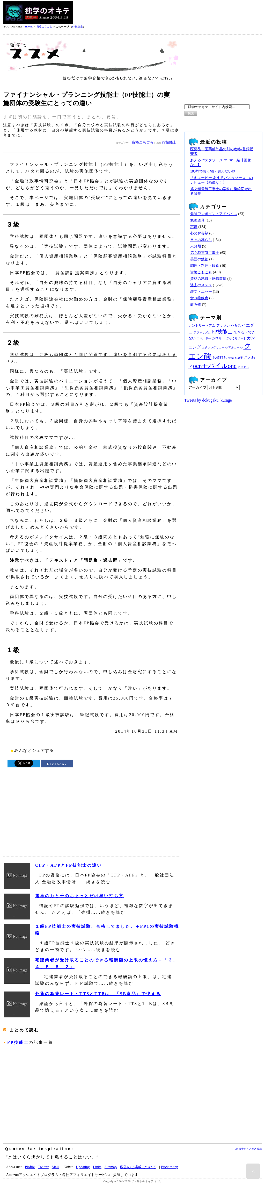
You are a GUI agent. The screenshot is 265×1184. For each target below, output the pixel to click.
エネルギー (204, 338)
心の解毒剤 (199, 233)
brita (231, 358)
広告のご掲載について (138, 1167)
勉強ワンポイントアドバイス (213, 214)
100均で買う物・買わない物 (212, 171)
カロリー (218, 338)
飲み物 (195, 304)
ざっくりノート (236, 338)
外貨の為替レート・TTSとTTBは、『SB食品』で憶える (98, 994)
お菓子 (238, 357)
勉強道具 (197, 220)
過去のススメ (201, 285)
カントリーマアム (201, 325)
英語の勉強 (199, 259)
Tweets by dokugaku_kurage (208, 400)
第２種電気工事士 (204, 253)
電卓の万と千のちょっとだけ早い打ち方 (79, 896)
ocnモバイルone (215, 365)
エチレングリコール (214, 347)
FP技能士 (77, 26)
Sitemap (111, 1167)
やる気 (236, 325)
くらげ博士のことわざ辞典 (246, 1148)
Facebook (57, 764)
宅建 (193, 227)
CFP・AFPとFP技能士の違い (68, 865)
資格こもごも (44, 26)
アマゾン (223, 325)
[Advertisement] (167, 12)
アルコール (235, 347)
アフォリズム (202, 332)
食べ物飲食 (199, 298)
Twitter (43, 1167)
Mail (55, 1167)
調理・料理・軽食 (204, 266)
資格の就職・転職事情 (208, 279)
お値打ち (219, 357)
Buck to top (169, 1167)
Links (97, 1167)
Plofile (30, 1167)
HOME (29, 26)
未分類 (195, 246)
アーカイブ (197, 387)
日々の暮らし (201, 240)
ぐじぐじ (243, 367)
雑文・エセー (201, 292)
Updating (83, 1167)
